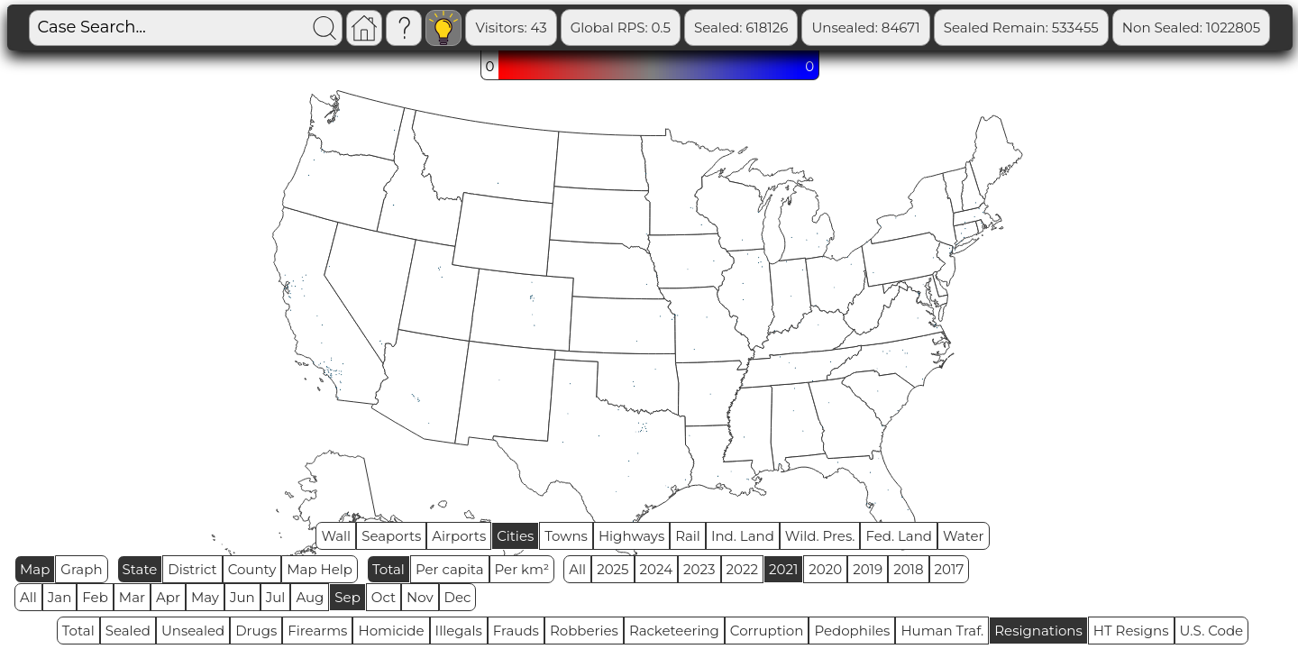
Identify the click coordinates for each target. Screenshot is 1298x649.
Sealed (128, 630)
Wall (336, 535)
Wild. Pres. (820, 535)
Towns (566, 535)
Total (388, 569)
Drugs (256, 630)
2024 (656, 569)
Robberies (584, 630)
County (252, 569)
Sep (347, 597)
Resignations (1038, 630)
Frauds (516, 630)
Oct (383, 597)
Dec (457, 597)
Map (35, 569)
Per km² (522, 569)
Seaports (391, 535)
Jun (242, 597)
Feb (94, 597)
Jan (60, 597)
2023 (699, 569)
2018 (908, 569)
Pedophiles (852, 630)
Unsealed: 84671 (865, 27)
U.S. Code (1212, 630)
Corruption (767, 630)
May (205, 597)
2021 (783, 569)
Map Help (319, 569)
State (140, 569)
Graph (81, 569)
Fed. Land (898, 535)
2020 (825, 569)
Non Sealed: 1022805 (1191, 27)
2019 (867, 569)
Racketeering (674, 630)
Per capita (450, 569)
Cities (515, 535)
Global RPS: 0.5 (621, 27)
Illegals (458, 630)
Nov (420, 597)
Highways (631, 535)
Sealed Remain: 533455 (1021, 27)
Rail (687, 535)
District (192, 569)
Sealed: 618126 (741, 27)
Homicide (391, 630)
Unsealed (192, 630)
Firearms (317, 630)
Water (963, 535)
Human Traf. (941, 630)
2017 (949, 569)
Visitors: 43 (510, 27)
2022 (742, 569)
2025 (612, 569)
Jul (276, 597)
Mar (132, 597)
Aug (310, 597)
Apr (168, 597)
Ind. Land (742, 535)
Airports (459, 535)
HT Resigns (1131, 630)
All (577, 569)
